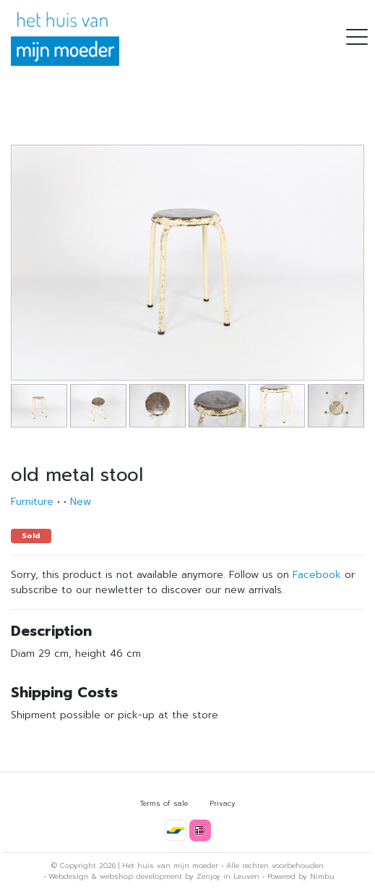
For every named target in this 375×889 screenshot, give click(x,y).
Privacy (223, 803)
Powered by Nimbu (301, 876)
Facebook (317, 574)
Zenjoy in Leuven (228, 876)
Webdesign (68, 876)
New (80, 501)
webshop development (141, 876)
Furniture (32, 501)
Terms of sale (164, 803)
